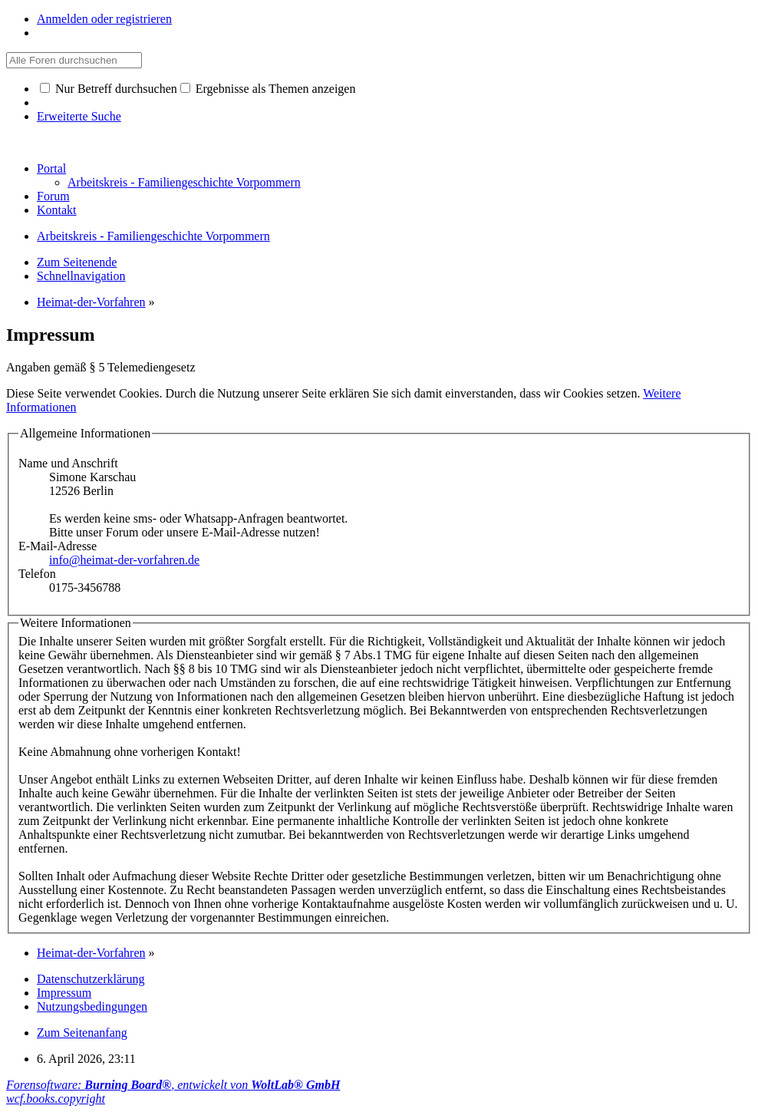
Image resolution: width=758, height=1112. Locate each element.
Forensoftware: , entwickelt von (173, 1084)
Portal (51, 168)
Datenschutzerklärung (90, 978)
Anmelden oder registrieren (104, 18)
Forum (53, 196)
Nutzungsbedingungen (92, 1006)
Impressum (64, 992)
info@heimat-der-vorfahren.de (124, 559)
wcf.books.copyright (55, 1098)
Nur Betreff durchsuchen (108, 88)
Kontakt (57, 209)
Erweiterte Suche (79, 116)
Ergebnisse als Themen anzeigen (268, 88)
